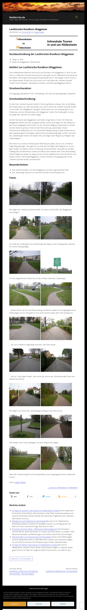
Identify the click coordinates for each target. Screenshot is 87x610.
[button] (17, 496)
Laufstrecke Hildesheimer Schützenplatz (61, 571)
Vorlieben (63, 604)
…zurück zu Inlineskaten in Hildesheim (63, 487)
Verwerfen (38, 604)
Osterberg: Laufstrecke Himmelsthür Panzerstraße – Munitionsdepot (23, 572)
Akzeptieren (15, 604)
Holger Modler (39, 32)
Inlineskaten (27, 559)
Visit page (43, 7)
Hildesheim (15, 559)
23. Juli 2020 (26, 32)
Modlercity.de (17, 17)
